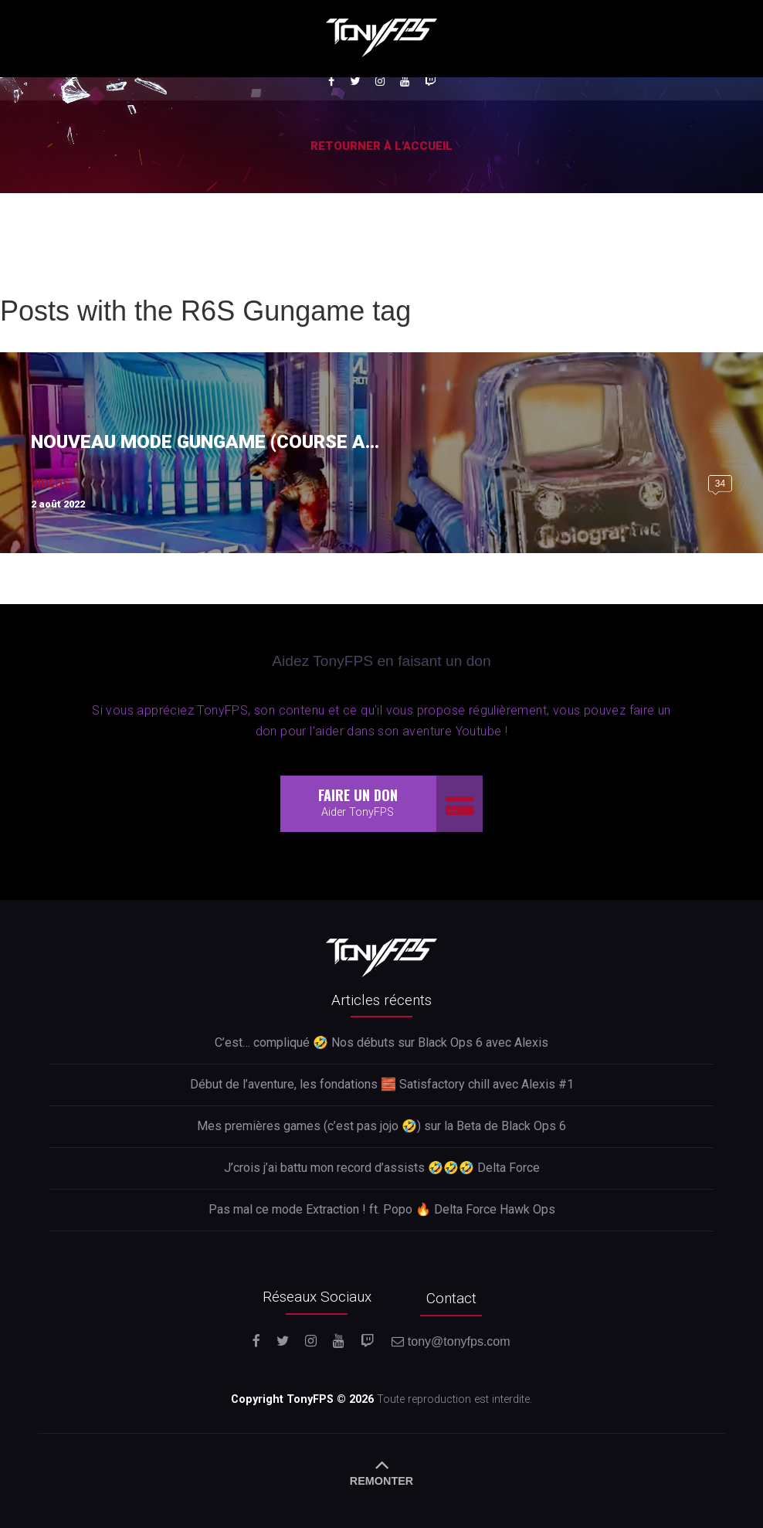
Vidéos (50, 483)
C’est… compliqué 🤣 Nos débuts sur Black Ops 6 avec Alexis (381, 1042)
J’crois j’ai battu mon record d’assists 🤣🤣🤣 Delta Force (382, 1167)
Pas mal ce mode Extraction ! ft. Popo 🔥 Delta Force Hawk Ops (382, 1209)
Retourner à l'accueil (381, 146)
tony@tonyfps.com (451, 1341)
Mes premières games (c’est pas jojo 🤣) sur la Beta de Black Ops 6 (381, 1126)
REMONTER (381, 1470)
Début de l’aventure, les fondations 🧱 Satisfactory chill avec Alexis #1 (382, 1084)
